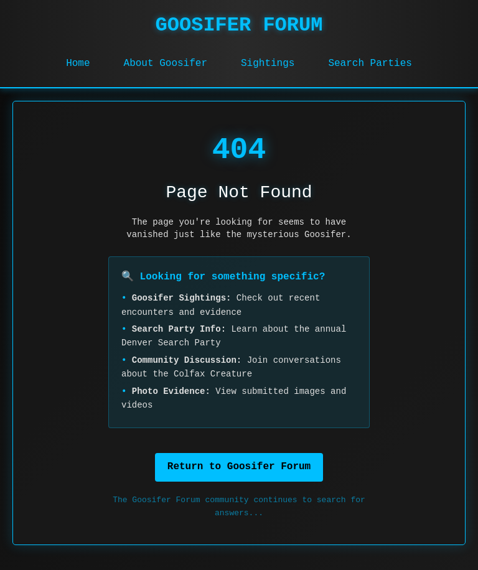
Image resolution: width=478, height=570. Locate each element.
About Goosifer (165, 63)
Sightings (267, 63)
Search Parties (369, 63)
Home (78, 63)
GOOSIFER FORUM (239, 25)
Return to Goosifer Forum (239, 466)
